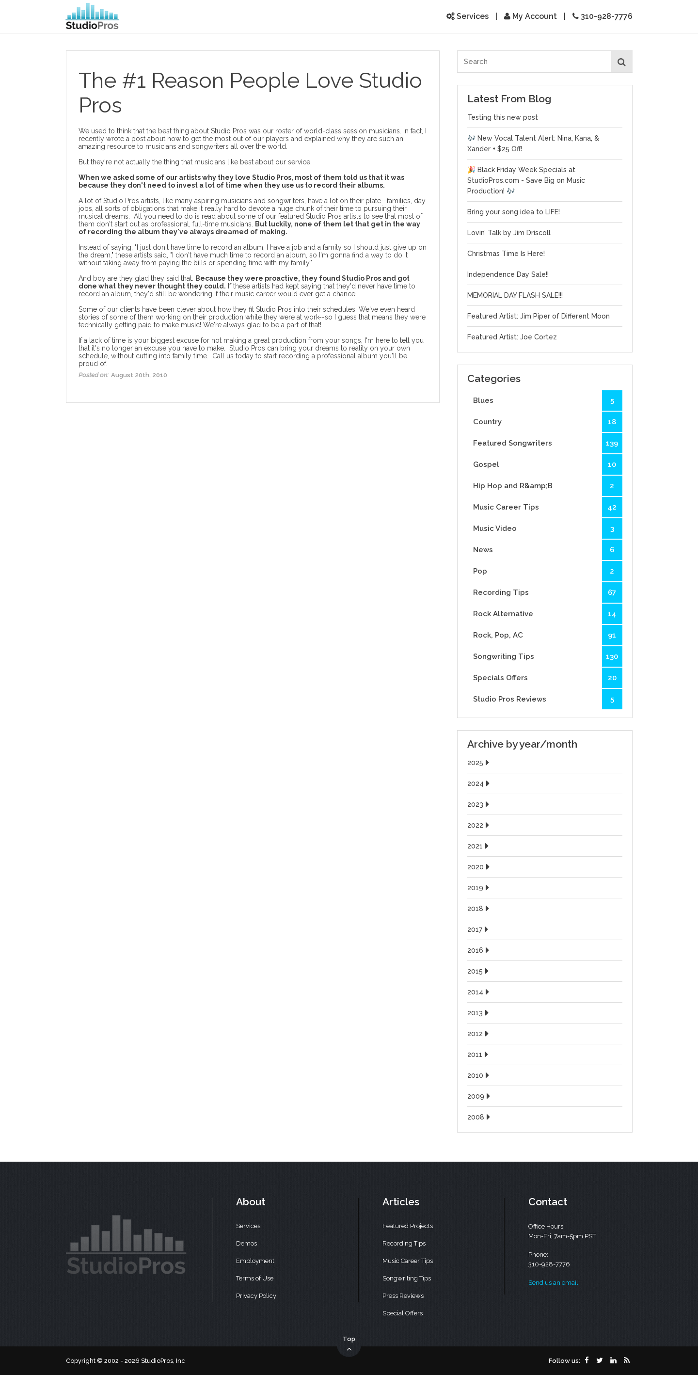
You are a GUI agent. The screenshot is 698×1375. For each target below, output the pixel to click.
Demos (246, 1243)
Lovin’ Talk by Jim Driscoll (509, 233)
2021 (479, 846)
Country (547, 422)
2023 (479, 804)
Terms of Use (254, 1278)
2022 (479, 825)
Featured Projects (407, 1226)
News (547, 550)
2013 (479, 1013)
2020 (479, 867)
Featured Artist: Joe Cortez (512, 337)
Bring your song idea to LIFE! (513, 212)
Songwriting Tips (547, 656)
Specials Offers (547, 678)
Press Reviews (403, 1295)
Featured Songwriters (547, 443)
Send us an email (553, 1282)
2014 (479, 992)
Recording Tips (547, 592)
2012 (479, 1034)
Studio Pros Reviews (547, 699)
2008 (479, 1117)
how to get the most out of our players (228, 139)
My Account (530, 16)
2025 (479, 762)
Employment (255, 1260)
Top (349, 1344)
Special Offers (402, 1313)
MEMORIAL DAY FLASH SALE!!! (515, 295)
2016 (479, 950)
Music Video (547, 528)
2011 (479, 1054)
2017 (479, 929)
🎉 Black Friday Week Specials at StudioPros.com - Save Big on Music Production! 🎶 (526, 180)
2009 (479, 1096)
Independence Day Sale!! (508, 274)
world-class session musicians (352, 131)
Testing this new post (502, 117)
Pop (547, 571)
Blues (547, 400)
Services (467, 16)
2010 (479, 1075)
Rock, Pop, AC (547, 635)
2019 (479, 888)
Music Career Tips (547, 507)
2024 (479, 783)
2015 (479, 971)
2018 (479, 908)
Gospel (547, 464)
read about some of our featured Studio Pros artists (282, 216)
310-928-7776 (602, 16)
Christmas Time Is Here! (506, 253)
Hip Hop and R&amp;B (547, 486)
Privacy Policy (256, 1295)
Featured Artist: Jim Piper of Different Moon (538, 316)
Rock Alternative (547, 614)
